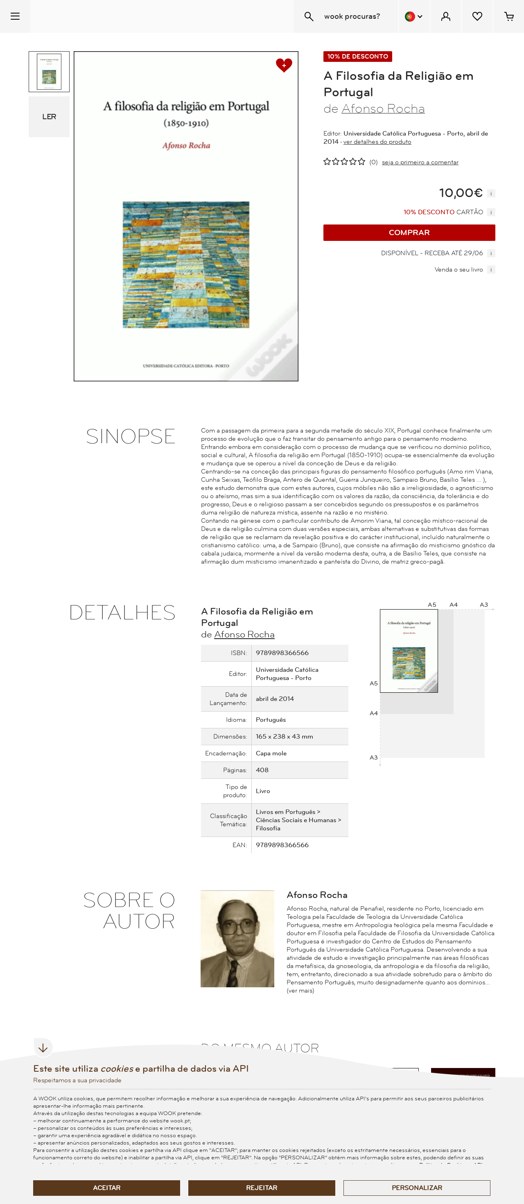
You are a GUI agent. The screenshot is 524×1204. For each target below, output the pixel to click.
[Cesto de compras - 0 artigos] (509, 16)
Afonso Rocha (383, 109)
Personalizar (417, 1188)
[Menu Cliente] (446, 16)
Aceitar (106, 1188)
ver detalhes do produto (377, 142)
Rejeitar (261, 1188)
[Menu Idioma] (414, 16)
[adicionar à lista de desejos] (284, 65)
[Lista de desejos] (477, 16)
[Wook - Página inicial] (80, 16)
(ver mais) (300, 990)
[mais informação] (491, 193)
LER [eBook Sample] (49, 117)
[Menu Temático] (15, 16)
